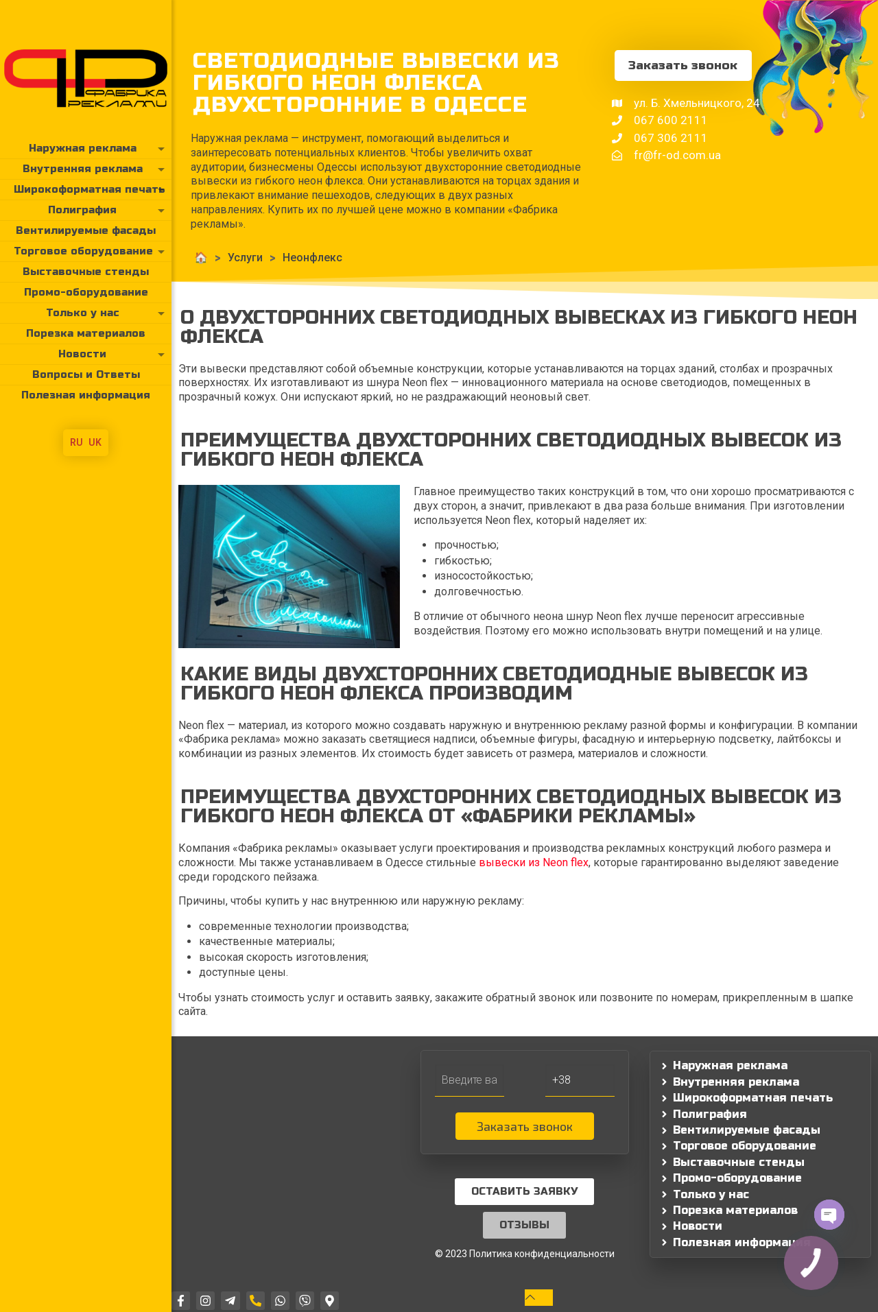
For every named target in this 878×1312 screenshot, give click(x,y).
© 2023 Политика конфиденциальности (525, 1253)
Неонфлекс (312, 257)
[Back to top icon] (539, 1297)
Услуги (245, 257)
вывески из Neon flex (534, 862)
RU (76, 442)
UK (95, 442)
